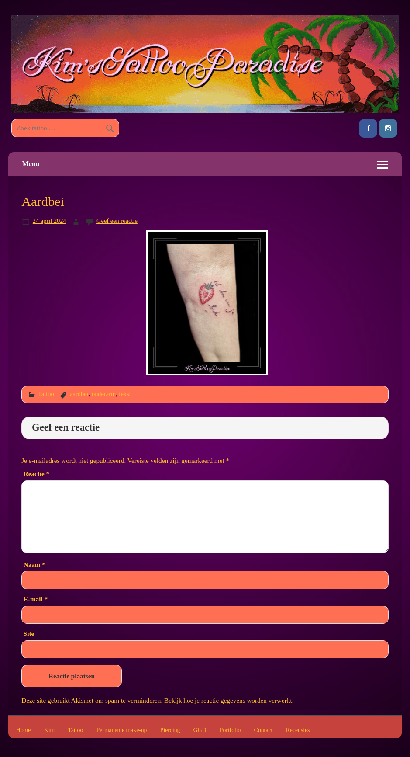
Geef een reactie (117, 220)
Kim (49, 730)
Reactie (36, 473)
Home (23, 730)
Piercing (170, 730)
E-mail (36, 599)
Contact (263, 730)
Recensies (298, 730)
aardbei (79, 393)
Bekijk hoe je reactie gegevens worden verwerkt (228, 700)
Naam (34, 564)
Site (29, 633)
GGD (200, 730)
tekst (125, 393)
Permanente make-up (121, 730)
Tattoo (46, 393)
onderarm (104, 393)
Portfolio (230, 730)
